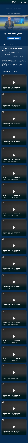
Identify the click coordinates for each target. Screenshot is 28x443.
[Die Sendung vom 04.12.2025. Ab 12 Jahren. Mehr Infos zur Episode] (14, 318)
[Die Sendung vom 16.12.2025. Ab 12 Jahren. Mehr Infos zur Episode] (14, 173)
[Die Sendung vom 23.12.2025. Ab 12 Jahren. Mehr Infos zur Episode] (14, 82)
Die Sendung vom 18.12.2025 (14, 8)
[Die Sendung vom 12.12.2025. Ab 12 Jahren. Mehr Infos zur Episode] (14, 209)
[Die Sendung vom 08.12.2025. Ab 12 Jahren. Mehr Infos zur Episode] (14, 282)
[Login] (25, 2)
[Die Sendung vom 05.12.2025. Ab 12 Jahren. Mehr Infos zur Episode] (14, 300)
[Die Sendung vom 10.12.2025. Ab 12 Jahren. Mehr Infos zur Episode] (14, 246)
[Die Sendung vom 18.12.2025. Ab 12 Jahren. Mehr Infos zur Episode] (14, 137)
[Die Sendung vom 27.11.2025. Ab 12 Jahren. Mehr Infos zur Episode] (14, 409)
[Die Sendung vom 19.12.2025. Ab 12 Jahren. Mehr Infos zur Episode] (14, 119)
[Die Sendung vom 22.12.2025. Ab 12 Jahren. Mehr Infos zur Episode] (14, 101)
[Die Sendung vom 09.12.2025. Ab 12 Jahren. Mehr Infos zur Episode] (14, 264)
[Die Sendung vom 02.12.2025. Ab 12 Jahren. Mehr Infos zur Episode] (14, 354)
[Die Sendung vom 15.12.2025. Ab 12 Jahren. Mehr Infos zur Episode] (14, 191)
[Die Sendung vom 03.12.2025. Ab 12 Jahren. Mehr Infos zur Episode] (14, 336)
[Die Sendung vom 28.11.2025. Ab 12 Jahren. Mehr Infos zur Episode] (14, 391)
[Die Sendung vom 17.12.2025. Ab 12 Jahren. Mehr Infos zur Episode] (14, 155)
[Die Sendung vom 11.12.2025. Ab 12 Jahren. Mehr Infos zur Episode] (14, 227)
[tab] (3, 44)
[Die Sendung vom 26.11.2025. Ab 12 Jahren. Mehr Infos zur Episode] (14, 427)
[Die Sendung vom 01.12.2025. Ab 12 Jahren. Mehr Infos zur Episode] (14, 372)
